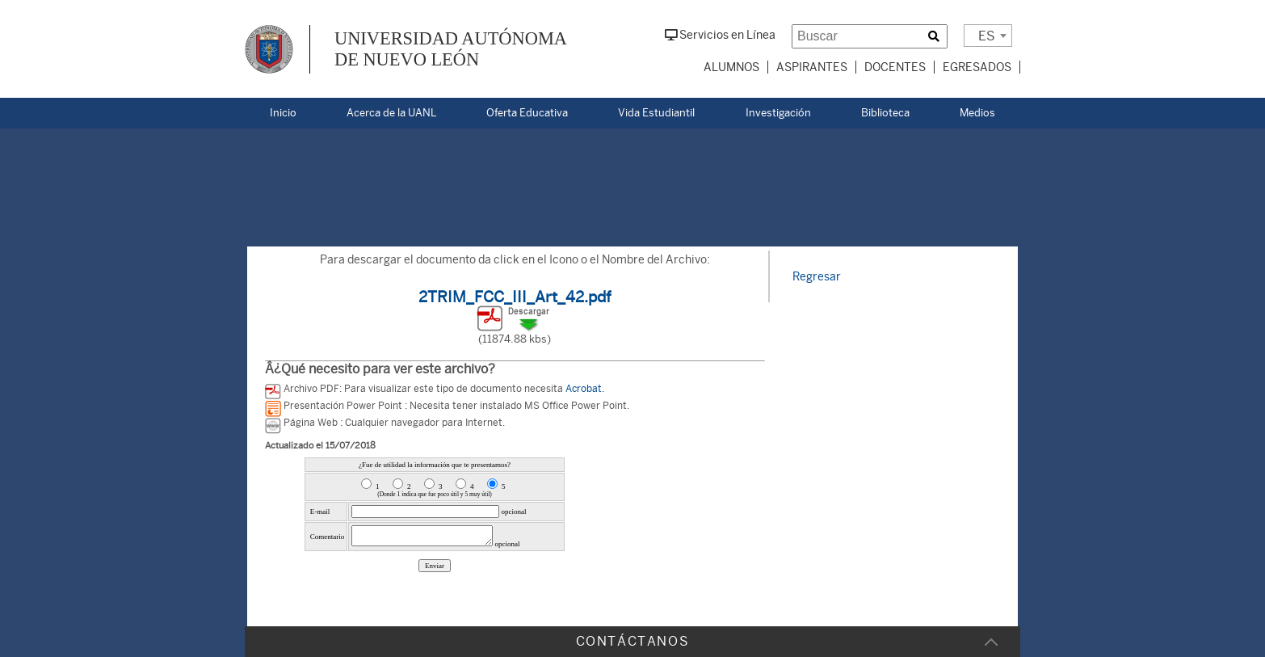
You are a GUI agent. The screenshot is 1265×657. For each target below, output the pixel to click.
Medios (977, 113)
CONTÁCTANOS (633, 641)
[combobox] (988, 35)
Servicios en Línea (720, 34)
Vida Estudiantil (656, 113)
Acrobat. (584, 388)
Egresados (977, 67)
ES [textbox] (986, 36)
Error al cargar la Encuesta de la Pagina (434, 531)
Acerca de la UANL (391, 113)
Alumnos (731, 67)
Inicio (283, 113)
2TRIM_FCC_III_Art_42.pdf (514, 296)
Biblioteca (885, 113)
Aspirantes (811, 67)
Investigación (778, 113)
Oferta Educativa (527, 113)
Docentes (895, 67)
